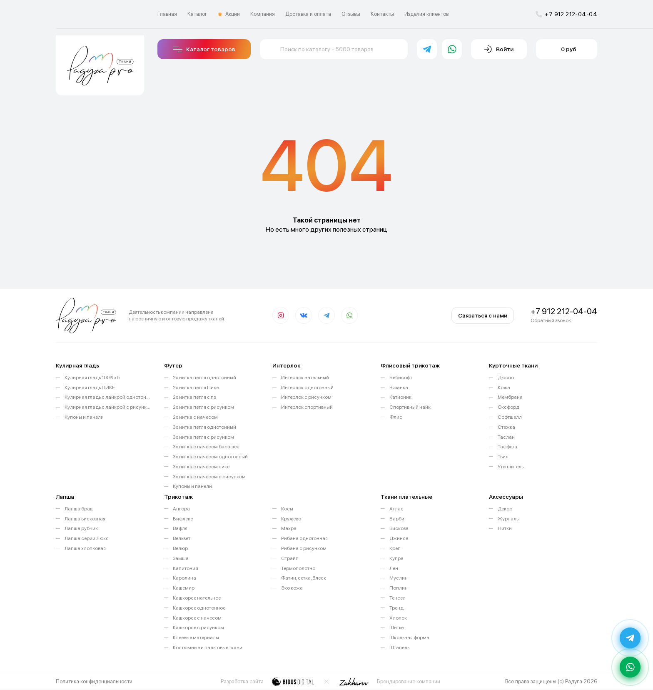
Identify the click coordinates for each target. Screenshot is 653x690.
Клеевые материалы (196, 637)
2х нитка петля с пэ (194, 397)
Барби (396, 519)
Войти (498, 49)
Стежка (506, 427)
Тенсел (397, 598)
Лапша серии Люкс (87, 538)
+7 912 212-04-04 (566, 14)
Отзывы (350, 14)
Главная (167, 14)
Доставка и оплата (308, 14)
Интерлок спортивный (307, 407)
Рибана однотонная (304, 538)
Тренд (396, 608)
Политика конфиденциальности (94, 681)
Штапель (399, 647)
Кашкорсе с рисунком (198, 627)
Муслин (398, 578)
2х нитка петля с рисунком (203, 407)
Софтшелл (510, 417)
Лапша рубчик (81, 528)
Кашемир (183, 588)
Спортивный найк (410, 407)
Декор (505, 509)
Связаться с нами (482, 315)
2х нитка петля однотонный (204, 377)
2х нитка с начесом (195, 417)
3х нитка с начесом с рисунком (209, 477)
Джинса (399, 538)
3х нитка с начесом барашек (206, 447)
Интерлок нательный (305, 377)
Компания (262, 14)
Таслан (506, 437)
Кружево (291, 519)
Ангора (181, 509)
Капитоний (185, 568)
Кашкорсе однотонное (199, 608)
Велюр (180, 548)
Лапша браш (79, 509)
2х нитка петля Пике (196, 387)
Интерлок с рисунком (306, 397)
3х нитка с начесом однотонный (210, 457)
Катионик (400, 397)
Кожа (504, 387)
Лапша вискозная (85, 519)
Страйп (290, 558)
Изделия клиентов (426, 14)
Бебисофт (400, 377)
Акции (229, 14)
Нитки (505, 528)
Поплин (398, 588)
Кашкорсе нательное (197, 598)
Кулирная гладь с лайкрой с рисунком (108, 407)
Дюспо (506, 377)
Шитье (396, 627)
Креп (395, 548)
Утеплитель (510, 467)
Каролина (184, 578)
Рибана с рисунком (303, 548)
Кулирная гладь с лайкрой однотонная (108, 397)
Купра (396, 558)
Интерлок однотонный (307, 387)
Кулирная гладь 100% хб (92, 377)
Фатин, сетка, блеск (303, 578)
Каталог (197, 14)
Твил (503, 457)
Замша (181, 558)
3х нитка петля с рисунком (203, 437)
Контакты (382, 14)
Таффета (507, 447)
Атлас (396, 509)
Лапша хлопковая (85, 548)
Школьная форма (409, 637)
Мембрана (510, 397)
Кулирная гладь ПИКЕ (90, 387)
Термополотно (298, 568)
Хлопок (398, 618)
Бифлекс (183, 519)
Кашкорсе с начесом (197, 618)
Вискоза (399, 528)
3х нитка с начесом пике (201, 467)
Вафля (180, 528)
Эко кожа (292, 588)
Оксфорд (508, 407)
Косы (287, 509)
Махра (289, 528)
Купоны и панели (84, 417)
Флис (395, 417)
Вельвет (181, 538)
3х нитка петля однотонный (204, 427)
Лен (393, 568)
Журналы (509, 519)
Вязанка (398, 387)
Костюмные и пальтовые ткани (207, 647)
